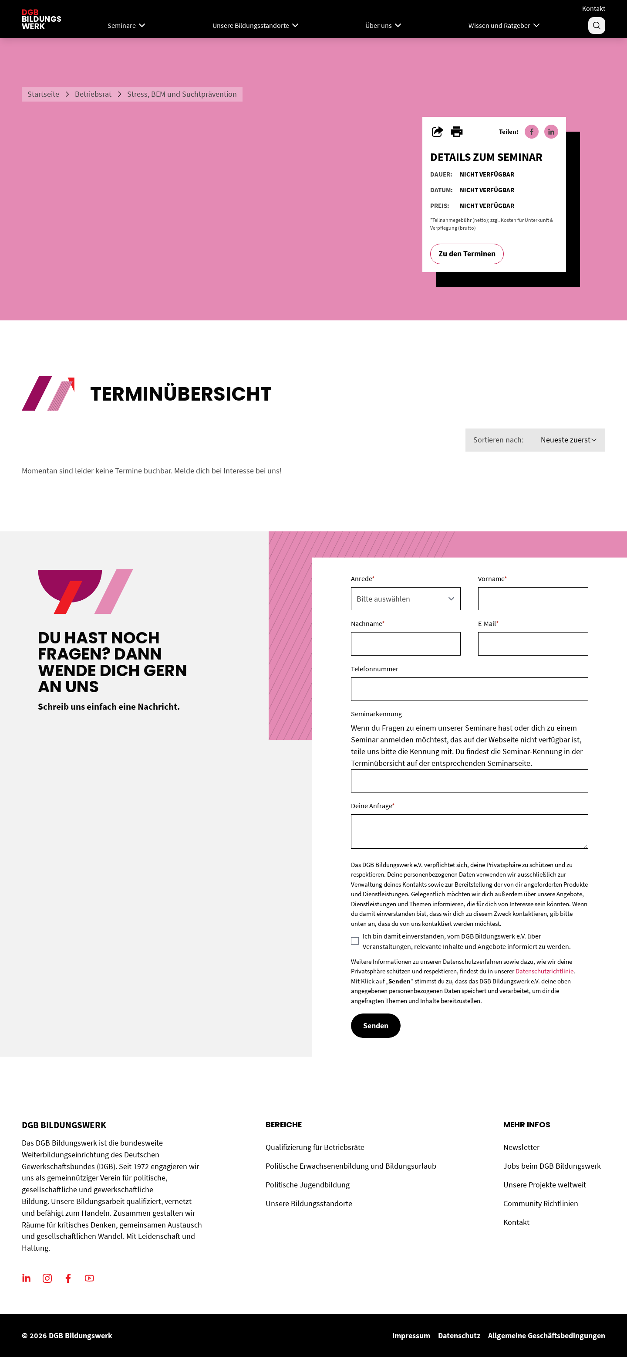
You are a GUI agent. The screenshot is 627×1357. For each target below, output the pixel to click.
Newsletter (521, 1147)
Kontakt (593, 8)
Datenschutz (459, 1335)
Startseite (43, 94)
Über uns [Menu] (384, 25)
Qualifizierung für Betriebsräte (315, 1147)
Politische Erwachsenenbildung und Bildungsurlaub (351, 1166)
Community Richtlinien (540, 1203)
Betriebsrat (93, 94)
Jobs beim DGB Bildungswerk (552, 1166)
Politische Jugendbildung (308, 1185)
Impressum (411, 1335)
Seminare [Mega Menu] (127, 25)
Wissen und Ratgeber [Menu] (505, 25)
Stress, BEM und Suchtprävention (182, 94)
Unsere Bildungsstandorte (309, 1203)
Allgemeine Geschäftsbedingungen (546, 1335)
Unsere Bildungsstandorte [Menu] (256, 25)
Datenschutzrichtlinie (544, 971)
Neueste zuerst (569, 440)
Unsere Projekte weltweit (544, 1185)
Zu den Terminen (467, 253)
